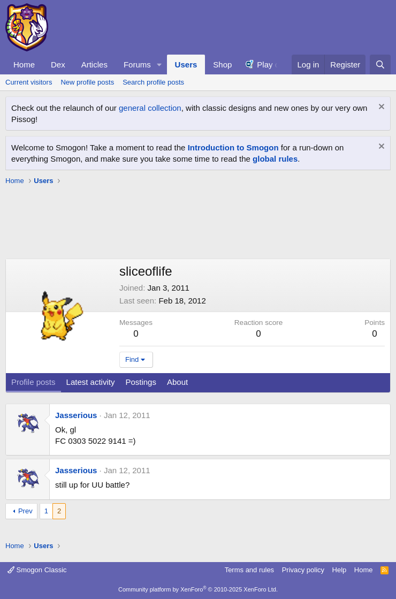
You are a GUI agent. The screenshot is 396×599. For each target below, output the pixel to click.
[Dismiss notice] (380, 107)
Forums (137, 64)
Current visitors (28, 82)
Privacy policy (303, 570)
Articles (94, 64)
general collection (150, 107)
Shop (222, 64)
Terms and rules (249, 570)
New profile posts (87, 82)
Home (24, 64)
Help (339, 570)
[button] (159, 64)
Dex (58, 64)
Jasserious (76, 415)
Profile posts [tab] (33, 381)
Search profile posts (153, 82)
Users (186, 64)
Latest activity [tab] (90, 381)
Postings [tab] (140, 381)
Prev (25, 511)
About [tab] (177, 381)
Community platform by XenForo (198, 589)
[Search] (380, 64)
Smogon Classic (37, 570)
